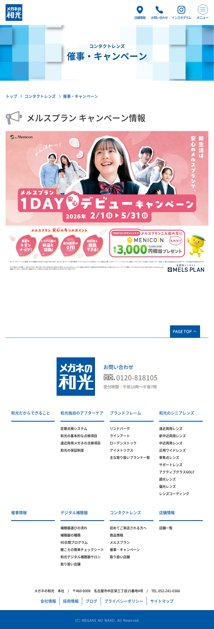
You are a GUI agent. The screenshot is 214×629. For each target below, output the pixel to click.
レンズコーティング (174, 493)
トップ (11, 96)
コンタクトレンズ (40, 96)
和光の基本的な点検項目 (78, 436)
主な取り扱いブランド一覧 (130, 457)
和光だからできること (30, 413)
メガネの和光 (14, 12)
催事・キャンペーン (125, 549)
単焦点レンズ (169, 457)
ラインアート (120, 436)
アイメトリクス (121, 450)
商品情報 (116, 535)
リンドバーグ (120, 428)
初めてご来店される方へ (128, 528)
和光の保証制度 (72, 450)
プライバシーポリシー (123, 601)
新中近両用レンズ (172, 436)
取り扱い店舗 (70, 564)
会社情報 (48, 601)
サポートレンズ (171, 464)
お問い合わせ (118, 367)
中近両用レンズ (171, 443)
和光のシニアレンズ (176, 413)
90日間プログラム (74, 542)
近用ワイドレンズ (172, 450)
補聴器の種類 (70, 535)
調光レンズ (167, 479)
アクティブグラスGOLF (176, 472)
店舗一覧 (165, 528)
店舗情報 (167, 513)
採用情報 (71, 601)
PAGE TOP (182, 331)
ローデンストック (123, 443)
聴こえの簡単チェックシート (82, 549)
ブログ (91, 601)
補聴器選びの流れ (73, 528)
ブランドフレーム (125, 413)
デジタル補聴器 (74, 513)
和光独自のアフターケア (81, 413)
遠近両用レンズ (171, 428)
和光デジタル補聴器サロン (80, 557)
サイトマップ (162, 601)
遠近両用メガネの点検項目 (80, 443)
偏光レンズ (167, 486)
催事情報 (19, 513)
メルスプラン (120, 542)
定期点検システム (73, 428)
